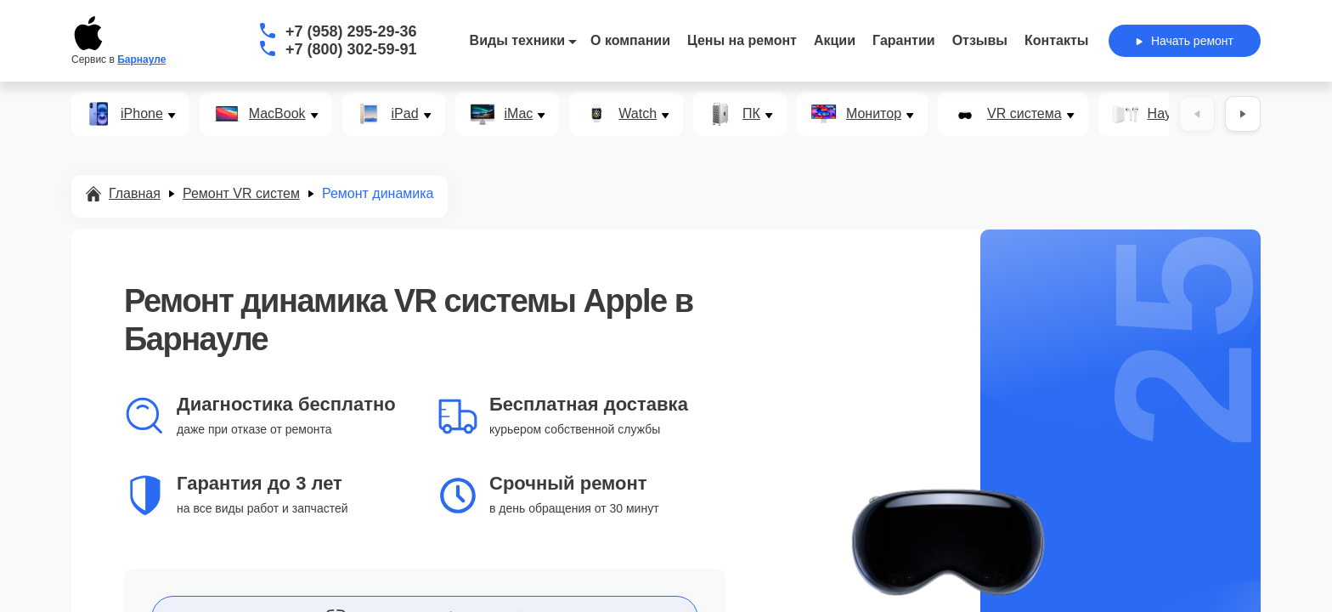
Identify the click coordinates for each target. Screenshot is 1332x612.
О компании (630, 40)
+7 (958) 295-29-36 (351, 31)
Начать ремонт (1184, 40)
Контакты (1056, 40)
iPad (405, 114)
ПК (751, 114)
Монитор (873, 114)
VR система (1024, 114)
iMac (519, 114)
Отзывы (979, 40)
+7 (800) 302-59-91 (351, 49)
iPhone (142, 114)
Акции (834, 40)
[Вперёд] (1243, 114)
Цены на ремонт (742, 40)
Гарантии (903, 40)
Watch (637, 114)
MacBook (277, 114)
